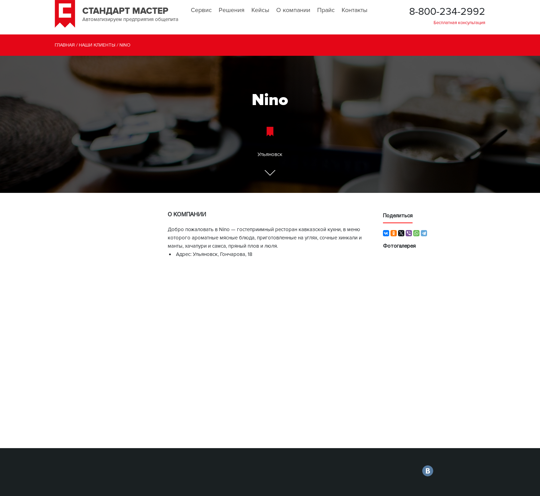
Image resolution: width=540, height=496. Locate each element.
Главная (65, 45)
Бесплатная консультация (459, 22)
